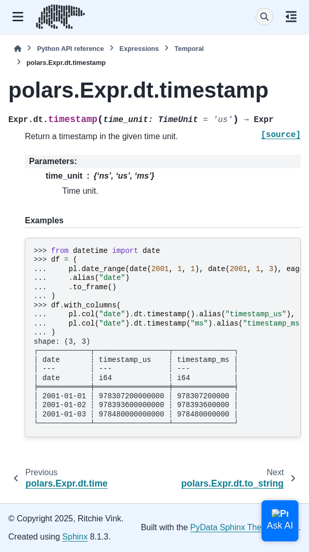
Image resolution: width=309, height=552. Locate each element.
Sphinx (75, 536)
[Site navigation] (17, 16)
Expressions (139, 48)
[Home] (17, 48)
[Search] (264, 16)
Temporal (189, 48)
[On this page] (291, 16)
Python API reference (70, 48)
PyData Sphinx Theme (231, 527)
